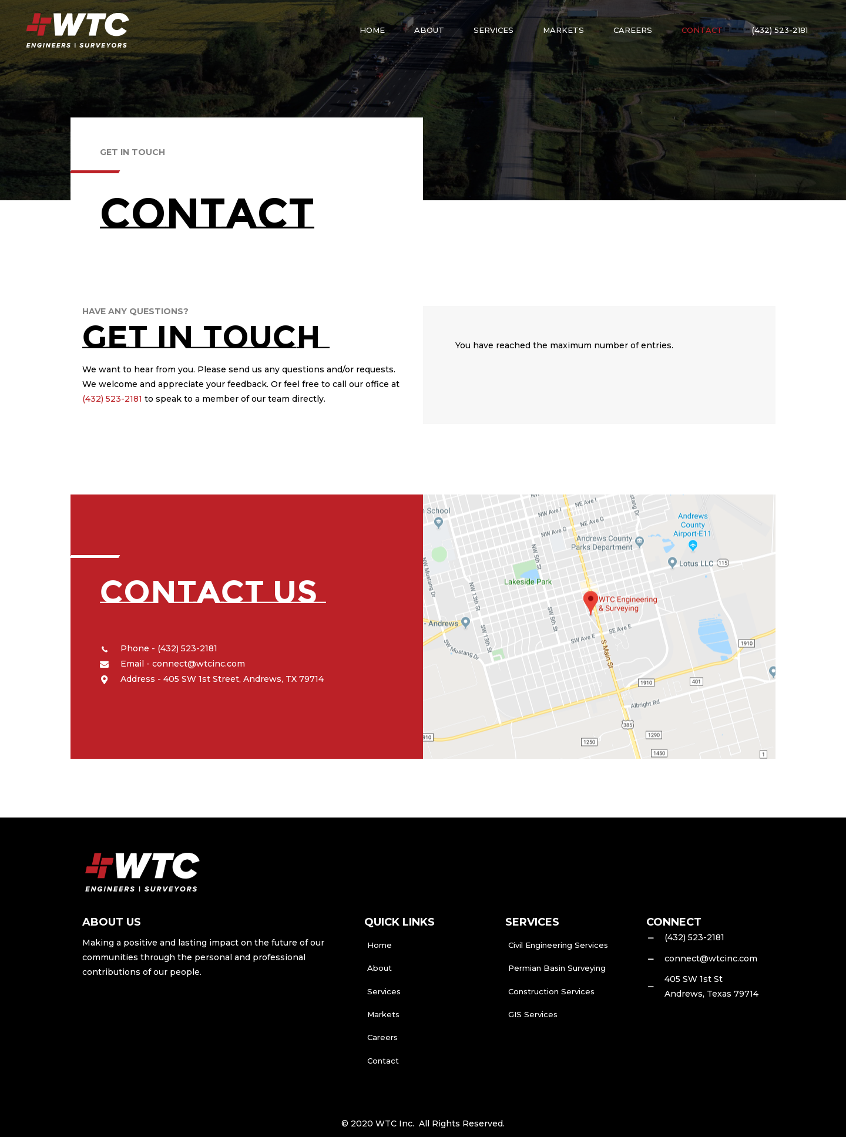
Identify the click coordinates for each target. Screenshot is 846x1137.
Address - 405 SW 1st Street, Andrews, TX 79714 (222, 679)
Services (384, 991)
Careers (382, 1037)
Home (379, 945)
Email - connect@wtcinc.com (182, 663)
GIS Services (533, 1014)
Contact (383, 1060)
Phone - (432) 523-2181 (168, 648)
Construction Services (551, 991)
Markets (383, 1014)
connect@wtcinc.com (710, 958)
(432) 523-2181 (112, 398)
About (379, 968)
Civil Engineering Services (558, 945)
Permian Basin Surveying (557, 968)
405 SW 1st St (693, 979)
